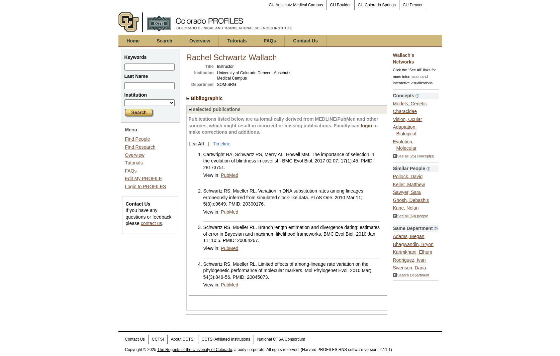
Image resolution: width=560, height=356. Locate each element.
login (366, 125)
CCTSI (158, 339)
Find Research (140, 147)
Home (133, 40)
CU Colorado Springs (377, 5)
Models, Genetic (410, 103)
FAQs (270, 40)
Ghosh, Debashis (411, 200)
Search (164, 40)
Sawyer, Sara (407, 192)
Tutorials (237, 40)
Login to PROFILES (145, 186)
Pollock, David (408, 176)
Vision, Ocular (407, 119)
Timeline (221, 143)
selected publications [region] (215, 109)
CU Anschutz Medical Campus (296, 5)
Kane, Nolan (406, 208)
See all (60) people (410, 216)
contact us (151, 223)
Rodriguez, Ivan (409, 260)
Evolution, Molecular (405, 145)
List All (196, 143)
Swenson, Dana (409, 267)
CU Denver (413, 5)
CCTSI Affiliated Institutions (226, 339)
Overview (199, 40)
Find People (137, 139)
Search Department (411, 275)
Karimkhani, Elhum (413, 252)
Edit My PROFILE (143, 178)
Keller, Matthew (409, 184)
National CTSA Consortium (281, 339)
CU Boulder (340, 5)
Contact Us (305, 40)
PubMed (229, 175)
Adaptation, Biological (405, 130)
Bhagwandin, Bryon (413, 244)
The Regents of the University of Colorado (194, 349)
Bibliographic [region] (205, 98)
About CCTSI (183, 339)
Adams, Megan (409, 236)
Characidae (405, 111)
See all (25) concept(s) (414, 156)
